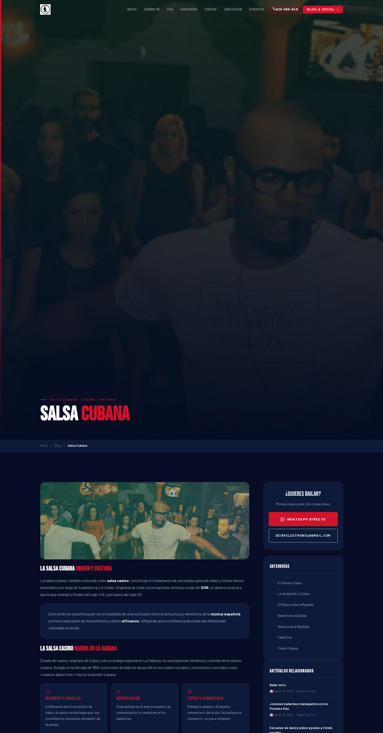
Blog (58, 445)
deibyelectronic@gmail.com (303, 535)
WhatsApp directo (303, 519)
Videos (211, 9)
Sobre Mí (152, 9)
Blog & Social (323, 9)
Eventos (257, 9)
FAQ (170, 9)
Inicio (132, 9)
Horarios (189, 9)
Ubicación (233, 9)
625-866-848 (285, 9)
